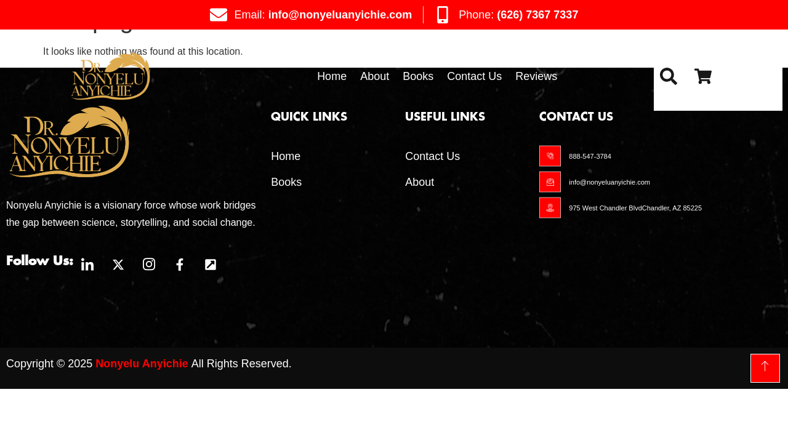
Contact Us (474, 76)
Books (418, 76)
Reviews (536, 76)
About (374, 76)
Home (332, 76)
